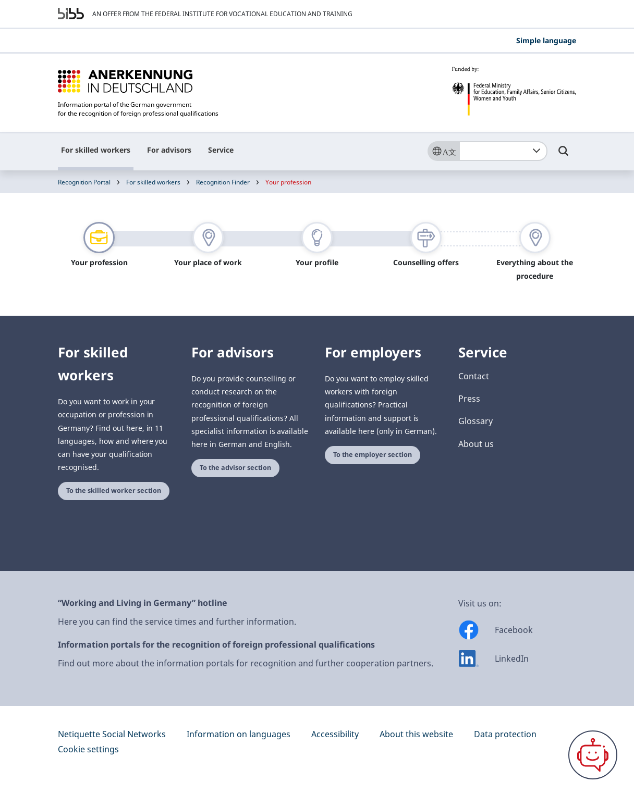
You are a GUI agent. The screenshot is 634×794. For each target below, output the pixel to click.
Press (469, 398)
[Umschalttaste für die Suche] (563, 155)
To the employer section (372, 454)
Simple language (546, 40)
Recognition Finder (223, 182)
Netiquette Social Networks (112, 734)
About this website (416, 734)
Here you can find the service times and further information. (177, 621)
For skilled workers (95, 150)
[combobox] (503, 151)
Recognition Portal (84, 182)
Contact (473, 376)
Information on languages (238, 734)
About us (476, 444)
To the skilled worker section (113, 490)
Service (221, 150)
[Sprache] (443, 151)
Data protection (505, 734)
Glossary (475, 421)
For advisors (169, 150)
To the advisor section (235, 467)
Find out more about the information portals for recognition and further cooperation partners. (245, 663)
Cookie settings (88, 749)
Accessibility (335, 734)
